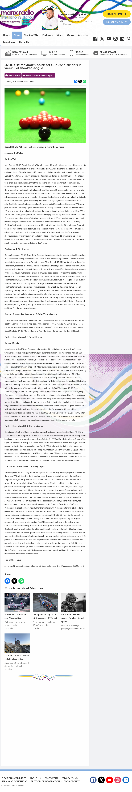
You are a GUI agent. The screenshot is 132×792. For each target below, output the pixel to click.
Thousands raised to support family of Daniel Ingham (73, 608)
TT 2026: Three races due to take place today (17, 646)
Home (6, 35)
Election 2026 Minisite (14, 778)
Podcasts (47, 35)
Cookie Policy (72, 781)
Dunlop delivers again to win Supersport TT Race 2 (45, 606)
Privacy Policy (70, 778)
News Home (14, 75)
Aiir (22, 785)
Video (59, 35)
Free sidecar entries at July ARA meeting (17, 606)
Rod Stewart (69, 21)
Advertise (83, 35)
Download (67, 24)
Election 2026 (31, 35)
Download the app (82, 54)
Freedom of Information (45, 781)
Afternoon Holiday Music (73, 14)
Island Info (9, 42)
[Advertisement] (53, 721)
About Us (24, 42)
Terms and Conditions (14, 781)
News (17, 35)
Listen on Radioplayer (57, 54)
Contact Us (51, 778)
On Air (70, 35)
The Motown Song (84, 21)
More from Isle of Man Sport (39, 75)
